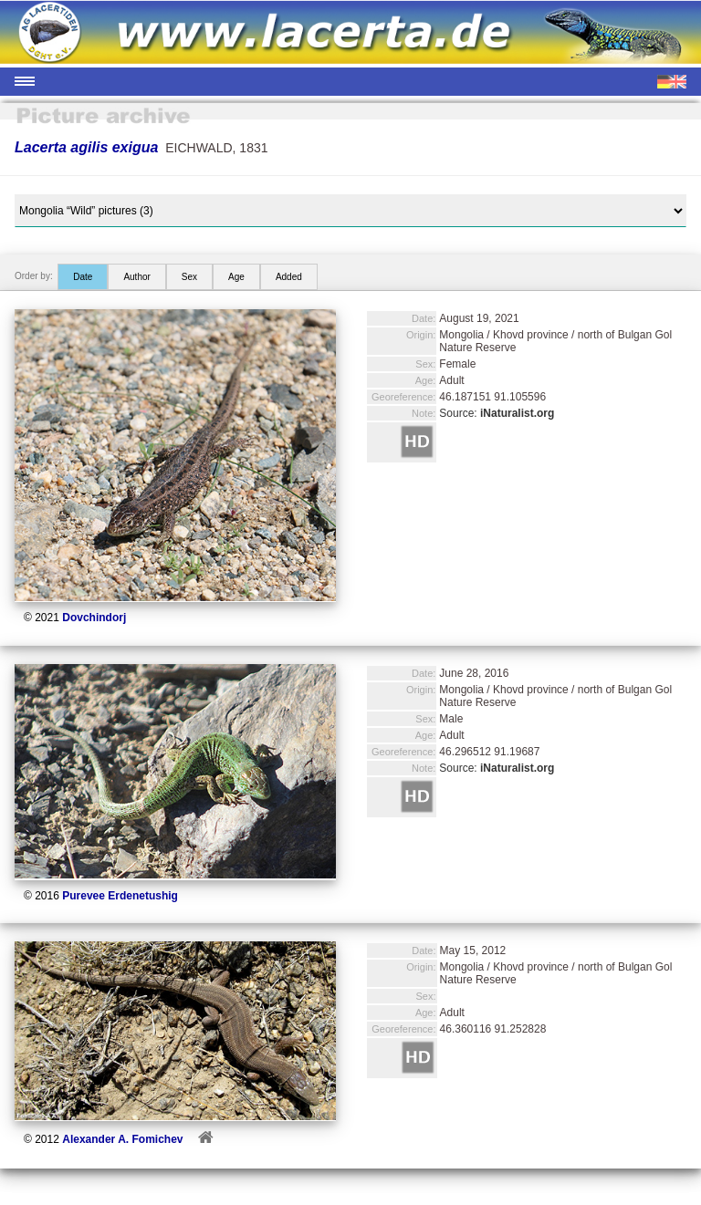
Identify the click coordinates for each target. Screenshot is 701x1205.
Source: (496, 413)
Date (82, 277)
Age (236, 277)
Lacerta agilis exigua (86, 147)
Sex (189, 277)
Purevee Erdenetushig (120, 895)
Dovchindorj (94, 617)
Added (289, 277)
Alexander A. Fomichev (122, 1139)
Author (136, 277)
